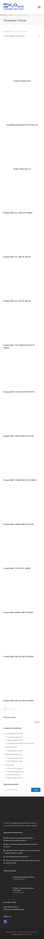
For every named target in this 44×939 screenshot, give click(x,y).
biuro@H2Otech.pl (17, 909)
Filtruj (37, 722)
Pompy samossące (13, 778)
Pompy (7, 765)
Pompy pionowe (13, 775)
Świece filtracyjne (13, 761)
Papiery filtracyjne (13, 758)
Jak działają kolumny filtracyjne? (17, 857)
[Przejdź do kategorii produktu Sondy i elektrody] (22, 149)
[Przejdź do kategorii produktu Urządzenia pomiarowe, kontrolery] (22, 105)
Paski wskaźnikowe (14, 751)
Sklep (10, 15)
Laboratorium (10, 747)
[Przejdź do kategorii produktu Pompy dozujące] (22, 61)
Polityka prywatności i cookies (22, 934)
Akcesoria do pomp (14, 768)
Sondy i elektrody (13, 740)
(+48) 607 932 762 (13, 907)
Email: (9, 909)
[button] (39, 7)
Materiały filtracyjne (12, 754)
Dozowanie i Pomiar (12, 733)
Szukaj (36, 790)
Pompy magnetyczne (14, 771)
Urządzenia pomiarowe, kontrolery (19, 743)
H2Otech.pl (3, 15)
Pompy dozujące (13, 737)
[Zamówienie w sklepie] (22, 36)
